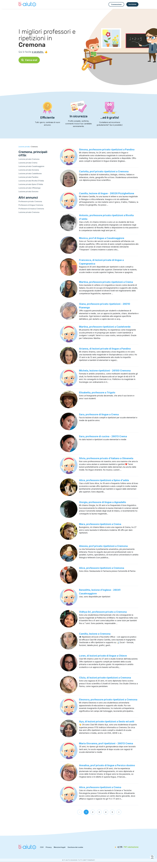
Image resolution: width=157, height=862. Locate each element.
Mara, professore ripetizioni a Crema (100, 524)
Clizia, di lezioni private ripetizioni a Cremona (105, 677)
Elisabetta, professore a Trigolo (97, 392)
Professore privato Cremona (30, 201)
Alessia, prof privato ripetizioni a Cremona (103, 546)
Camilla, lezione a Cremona (94, 633)
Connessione (116, 4)
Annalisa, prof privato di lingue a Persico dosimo (107, 765)
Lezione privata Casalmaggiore (31, 166)
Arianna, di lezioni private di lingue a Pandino (105, 348)
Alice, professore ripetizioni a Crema (100, 787)
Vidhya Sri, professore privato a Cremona (103, 611)
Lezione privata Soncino (28, 191)
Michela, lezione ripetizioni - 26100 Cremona (105, 370)
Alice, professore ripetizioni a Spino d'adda (104, 480)
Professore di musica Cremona (31, 209)
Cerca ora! (29, 60)
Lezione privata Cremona (29, 159)
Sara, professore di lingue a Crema (99, 414)
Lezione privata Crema (28, 163)
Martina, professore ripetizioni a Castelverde (105, 326)
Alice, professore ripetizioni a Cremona (101, 568)
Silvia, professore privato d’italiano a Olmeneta (106, 458)
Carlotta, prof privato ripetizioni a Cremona (104, 171)
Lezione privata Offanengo (30, 188)
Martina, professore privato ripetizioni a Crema (106, 282)
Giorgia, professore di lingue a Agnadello (102, 502)
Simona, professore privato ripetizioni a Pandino (107, 149)
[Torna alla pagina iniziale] (28, 4)
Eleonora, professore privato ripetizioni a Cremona (108, 699)
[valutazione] (125, 847)
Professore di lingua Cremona (31, 205)
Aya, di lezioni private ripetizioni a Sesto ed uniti (106, 721)
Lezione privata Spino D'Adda (31, 184)
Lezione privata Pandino (28, 177)
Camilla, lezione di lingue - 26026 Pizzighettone (106, 193)
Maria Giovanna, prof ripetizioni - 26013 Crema (106, 743)
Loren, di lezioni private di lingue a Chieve (103, 655)
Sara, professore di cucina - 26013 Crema (103, 436)
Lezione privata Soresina (29, 170)
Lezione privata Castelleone (30, 173)
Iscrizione (132, 4)
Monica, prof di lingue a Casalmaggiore (101, 238)
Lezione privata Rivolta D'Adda (31, 181)
